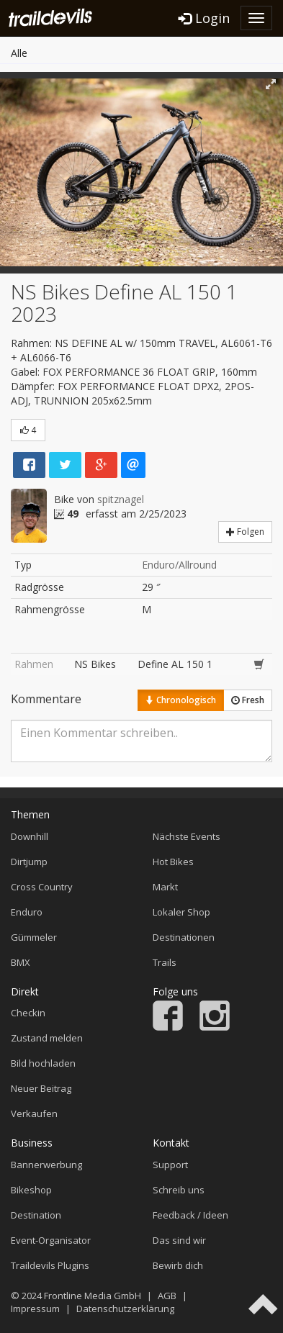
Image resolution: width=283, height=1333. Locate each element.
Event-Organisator (51, 1240)
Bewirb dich (178, 1265)
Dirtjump (29, 861)
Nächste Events (186, 836)
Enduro (26, 911)
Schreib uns (179, 1189)
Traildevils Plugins (50, 1265)
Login (204, 18)
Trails (164, 962)
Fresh (247, 700)
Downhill (29, 836)
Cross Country (42, 886)
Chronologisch (180, 700)
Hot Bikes (173, 861)
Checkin (28, 1012)
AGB (167, 1295)
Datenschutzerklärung (125, 1308)
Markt (165, 886)
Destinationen (184, 937)
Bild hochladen (43, 1063)
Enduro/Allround (179, 564)
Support (170, 1164)
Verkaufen (34, 1113)
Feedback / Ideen (190, 1214)
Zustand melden (47, 1037)
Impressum (35, 1308)
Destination (36, 1214)
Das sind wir (179, 1240)
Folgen (245, 531)
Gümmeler (34, 937)
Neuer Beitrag (41, 1088)
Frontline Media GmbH (92, 1295)
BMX (20, 962)
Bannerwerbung (46, 1164)
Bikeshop (31, 1189)
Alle (19, 53)
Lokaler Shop (181, 911)
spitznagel (120, 499)
